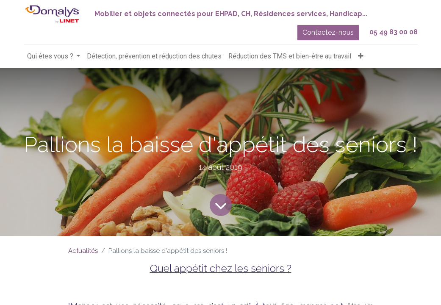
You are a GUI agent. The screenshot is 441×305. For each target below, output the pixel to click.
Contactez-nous (328, 32)
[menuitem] (154, 56)
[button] (361, 56)
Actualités (83, 251)
